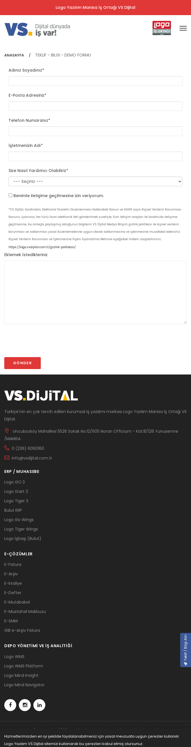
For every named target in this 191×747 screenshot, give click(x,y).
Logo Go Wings (19, 520)
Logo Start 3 (16, 491)
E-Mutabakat (17, 602)
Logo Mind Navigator (24, 685)
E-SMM (11, 621)
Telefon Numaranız (29, 120)
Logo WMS (14, 656)
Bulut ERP (13, 510)
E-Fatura (12, 564)
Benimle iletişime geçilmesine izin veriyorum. (58, 196)
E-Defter (12, 593)
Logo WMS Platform (23, 666)
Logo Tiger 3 (16, 501)
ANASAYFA (14, 55)
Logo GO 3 (14, 482)
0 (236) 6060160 (28, 448)
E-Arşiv (11, 574)
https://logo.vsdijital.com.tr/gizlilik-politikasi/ (42, 247)
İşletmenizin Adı (26, 145)
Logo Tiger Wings (21, 529)
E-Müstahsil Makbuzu (25, 611)
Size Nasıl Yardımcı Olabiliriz (38, 170)
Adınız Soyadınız (26, 70)
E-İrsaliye (13, 583)
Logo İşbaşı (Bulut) (22, 538)
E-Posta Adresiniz (27, 95)
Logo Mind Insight (21, 675)
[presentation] (47, 343)
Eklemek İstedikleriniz (26, 255)
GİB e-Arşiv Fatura (22, 630)
